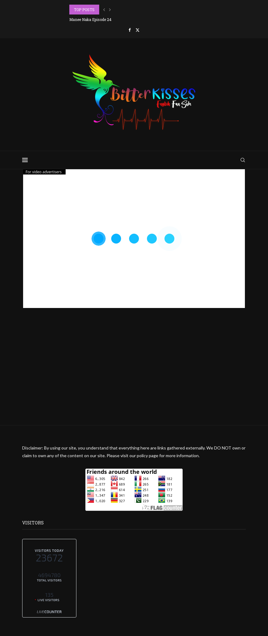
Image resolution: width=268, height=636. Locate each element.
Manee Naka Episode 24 (90, 19)
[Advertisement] (134, 382)
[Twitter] (138, 29)
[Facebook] (129, 29)
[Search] (243, 160)
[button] (104, 9)
